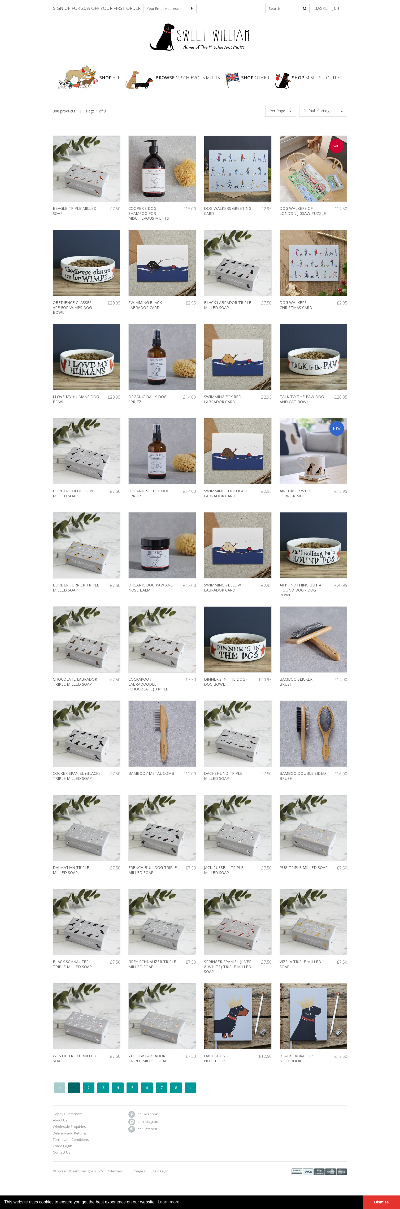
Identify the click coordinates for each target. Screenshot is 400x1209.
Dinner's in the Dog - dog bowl (226, 687)
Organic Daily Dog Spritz (147, 405)
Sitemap (115, 1177)
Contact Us (61, 1158)
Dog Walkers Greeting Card (227, 217)
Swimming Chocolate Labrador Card (226, 499)
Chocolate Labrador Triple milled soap (75, 687)
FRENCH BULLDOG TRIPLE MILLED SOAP (152, 876)
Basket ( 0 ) (326, 8)
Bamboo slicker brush (296, 687)
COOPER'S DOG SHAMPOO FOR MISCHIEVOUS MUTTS (148, 219)
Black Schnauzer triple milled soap (72, 970)
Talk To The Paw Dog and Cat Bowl (302, 405)
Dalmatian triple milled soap (71, 876)
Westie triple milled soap (74, 1064)
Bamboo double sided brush (303, 782)
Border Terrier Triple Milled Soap (76, 593)
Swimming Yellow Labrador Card (222, 593)
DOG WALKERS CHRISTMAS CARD (296, 311)
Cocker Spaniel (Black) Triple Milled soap (76, 782)
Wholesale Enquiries (69, 1132)
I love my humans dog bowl (76, 405)
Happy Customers (67, 1119)
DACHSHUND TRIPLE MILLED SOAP (223, 782)
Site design (159, 1177)
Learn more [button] (169, 1202)
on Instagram (143, 1127)
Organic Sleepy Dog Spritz (148, 499)
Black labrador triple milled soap (227, 311)
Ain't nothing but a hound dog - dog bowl (300, 595)
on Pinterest (142, 1135)
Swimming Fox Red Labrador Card (222, 405)
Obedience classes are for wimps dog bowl (72, 313)
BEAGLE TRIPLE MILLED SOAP (75, 217)
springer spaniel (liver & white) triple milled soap (227, 972)
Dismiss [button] (381, 1202)
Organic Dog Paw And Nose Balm (150, 593)
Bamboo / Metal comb (151, 779)
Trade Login (62, 1152)
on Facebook (143, 1120)
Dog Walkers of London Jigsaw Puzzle (303, 217)
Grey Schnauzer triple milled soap (152, 970)
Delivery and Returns (70, 1139)
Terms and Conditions (71, 1145)
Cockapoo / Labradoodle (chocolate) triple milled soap (148, 692)
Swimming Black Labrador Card (145, 311)
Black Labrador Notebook (296, 1064)
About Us (60, 1126)
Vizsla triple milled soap (300, 970)
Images (139, 1177)
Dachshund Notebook (216, 1064)
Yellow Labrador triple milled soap (147, 1064)
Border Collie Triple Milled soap (75, 499)
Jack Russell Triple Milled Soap (224, 876)
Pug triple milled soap (304, 873)
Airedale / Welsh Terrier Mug (297, 499)
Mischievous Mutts (172, 83)
